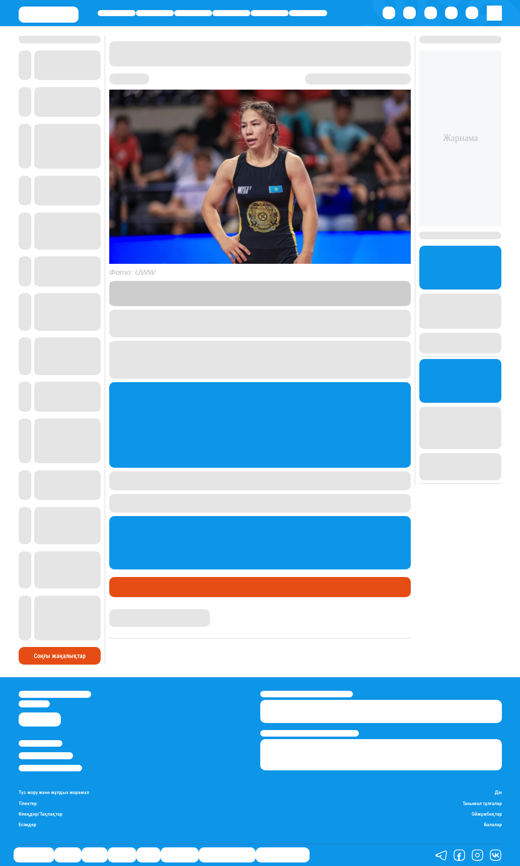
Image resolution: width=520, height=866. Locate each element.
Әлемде (231, 13)
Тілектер (28, 803)
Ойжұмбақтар (487, 814)
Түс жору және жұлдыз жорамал (54, 792)
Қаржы (154, 13)
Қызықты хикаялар (227, 855)
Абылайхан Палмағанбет (144, 613)
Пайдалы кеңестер (283, 855)
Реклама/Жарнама (46, 755)
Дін (498, 792)
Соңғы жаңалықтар (60, 656)
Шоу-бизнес (308, 13)
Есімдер (27, 824)
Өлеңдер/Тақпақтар (40, 814)
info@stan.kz (34, 703)
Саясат (193, 13)
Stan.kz (327, 293)
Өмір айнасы (116, 13)
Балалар (493, 824)
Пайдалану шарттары (50, 768)
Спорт (270, 13)
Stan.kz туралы (40, 743)
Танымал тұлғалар (482, 803)
